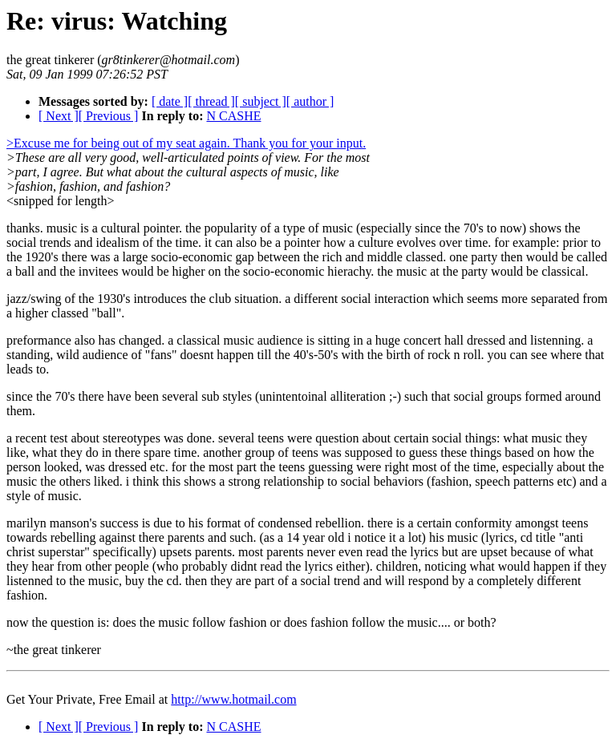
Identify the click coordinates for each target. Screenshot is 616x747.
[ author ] (310, 101)
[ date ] (170, 101)
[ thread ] (211, 101)
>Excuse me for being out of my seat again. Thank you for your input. (186, 143)
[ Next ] (58, 116)
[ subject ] (260, 101)
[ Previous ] (109, 116)
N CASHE (233, 116)
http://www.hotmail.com (233, 699)
